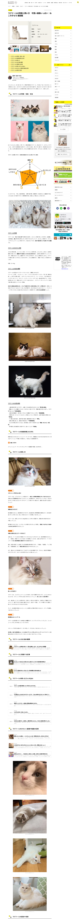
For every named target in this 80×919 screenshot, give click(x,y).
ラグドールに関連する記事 (17, 64)
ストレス (56, 75)
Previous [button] (9, 48)
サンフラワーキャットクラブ (18, 78)
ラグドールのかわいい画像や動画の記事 (19, 68)
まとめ (56, 54)
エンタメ (44, 2)
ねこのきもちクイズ (58, 192)
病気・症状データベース (59, 35)
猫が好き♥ (57, 33)
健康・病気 (57, 92)
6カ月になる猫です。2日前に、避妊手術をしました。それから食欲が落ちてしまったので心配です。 (32, 721)
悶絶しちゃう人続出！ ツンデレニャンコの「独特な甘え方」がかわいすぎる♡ (31, 736)
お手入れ (56, 67)
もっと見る (62, 129)
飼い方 (21, 6)
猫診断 (56, 198)
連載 (29, 2)
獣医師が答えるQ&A (58, 187)
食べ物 (36, 2)
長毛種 (17, 6)
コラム (56, 44)
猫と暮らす (57, 30)
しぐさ (56, 89)
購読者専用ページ (58, 200)
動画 (56, 46)
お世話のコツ (40, 2)
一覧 (69, 64)
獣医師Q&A (56, 2)
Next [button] (50, 48)
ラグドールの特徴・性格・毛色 (18, 56)
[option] (15, 48)
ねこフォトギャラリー (59, 195)
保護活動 (56, 97)
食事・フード (57, 86)
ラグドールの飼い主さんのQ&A (18, 66)
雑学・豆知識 (57, 81)
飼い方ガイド (65, 2)
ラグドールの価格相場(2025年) (17, 58)
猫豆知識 (26, 2)
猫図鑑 (52, 2)
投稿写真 (48, 2)
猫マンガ (32, 2)
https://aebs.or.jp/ (64, 268)
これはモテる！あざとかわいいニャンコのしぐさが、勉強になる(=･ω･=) (30, 745)
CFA (14, 77)
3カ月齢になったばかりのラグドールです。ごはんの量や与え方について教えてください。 (32, 694)
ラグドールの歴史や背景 (16, 70)
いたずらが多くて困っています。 (21, 712)
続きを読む (14, 80)
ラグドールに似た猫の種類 (17, 62)
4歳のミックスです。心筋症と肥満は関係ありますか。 (26, 703)
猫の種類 (56, 57)
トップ (9, 6)
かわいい (56, 73)
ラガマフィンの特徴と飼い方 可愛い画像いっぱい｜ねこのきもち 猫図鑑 (30, 646)
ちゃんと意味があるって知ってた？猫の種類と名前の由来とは (27, 670)
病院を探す (60, 2)
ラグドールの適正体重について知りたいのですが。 (25, 685)
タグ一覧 (70, 2)
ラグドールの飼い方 (15, 60)
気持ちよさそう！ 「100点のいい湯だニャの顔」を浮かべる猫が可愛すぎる (30, 754)
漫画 (56, 41)
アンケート (57, 60)
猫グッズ (56, 83)
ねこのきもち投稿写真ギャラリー (29, 795)
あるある (56, 78)
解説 (56, 52)
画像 (56, 49)
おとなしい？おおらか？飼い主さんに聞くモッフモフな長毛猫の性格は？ (30, 661)
